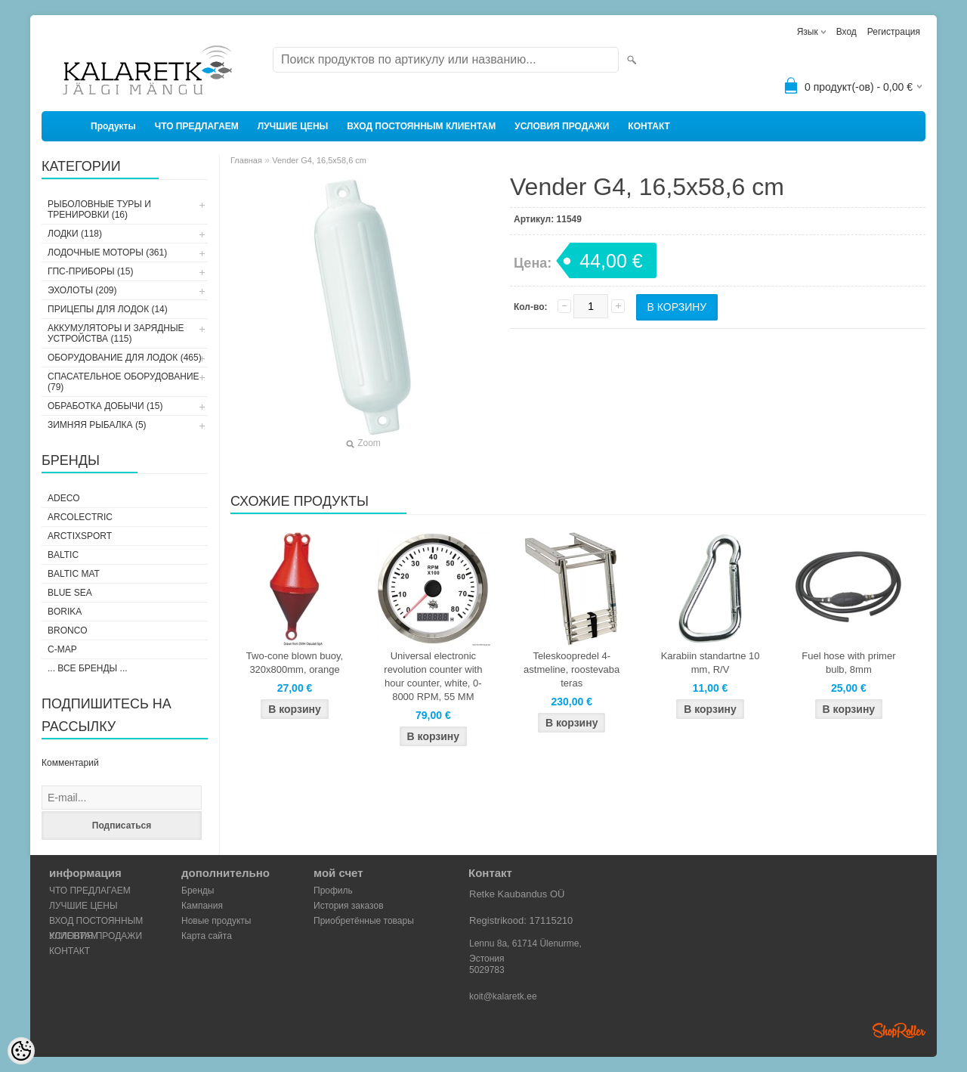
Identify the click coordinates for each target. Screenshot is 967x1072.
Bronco (68, 630)
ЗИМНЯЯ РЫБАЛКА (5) (97, 425)
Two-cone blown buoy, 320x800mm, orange (294, 662)
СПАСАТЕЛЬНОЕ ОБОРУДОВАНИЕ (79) (123, 381)
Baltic (63, 555)
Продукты (113, 126)
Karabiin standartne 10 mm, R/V (710, 662)
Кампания (202, 905)
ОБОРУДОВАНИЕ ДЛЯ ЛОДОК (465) (125, 357)
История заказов (349, 905)
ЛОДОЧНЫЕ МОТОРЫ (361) (107, 252)
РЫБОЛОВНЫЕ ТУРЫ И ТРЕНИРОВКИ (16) (99, 209)
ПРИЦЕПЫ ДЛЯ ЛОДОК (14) (108, 309)
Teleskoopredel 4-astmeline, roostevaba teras (571, 669)
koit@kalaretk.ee (503, 996)
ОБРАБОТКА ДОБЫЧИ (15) (105, 406)
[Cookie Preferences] (21, 1050)
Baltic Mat (74, 574)
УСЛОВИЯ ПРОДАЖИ (561, 126)
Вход (846, 31)
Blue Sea (70, 592)
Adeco (64, 498)
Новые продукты (216, 921)
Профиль (333, 890)
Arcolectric (80, 517)
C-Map (62, 649)
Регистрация (893, 31)
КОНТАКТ (649, 126)
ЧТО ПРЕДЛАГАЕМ (197, 126)
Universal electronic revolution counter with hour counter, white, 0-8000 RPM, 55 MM (433, 676)
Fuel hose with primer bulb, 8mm (848, 662)
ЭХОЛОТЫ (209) (82, 290)
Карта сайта (206, 936)
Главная (246, 160)
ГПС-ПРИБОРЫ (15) (90, 271)
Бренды (197, 890)
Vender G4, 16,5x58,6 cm (319, 160)
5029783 (487, 970)
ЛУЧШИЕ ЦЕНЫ (293, 126)
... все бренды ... (88, 668)
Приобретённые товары (364, 921)
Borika (65, 611)
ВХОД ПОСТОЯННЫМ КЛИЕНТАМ (421, 126)
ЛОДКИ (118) (75, 233)
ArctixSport (80, 536)
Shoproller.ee (899, 1030)
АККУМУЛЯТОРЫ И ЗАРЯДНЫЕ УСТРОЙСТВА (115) (116, 333)
